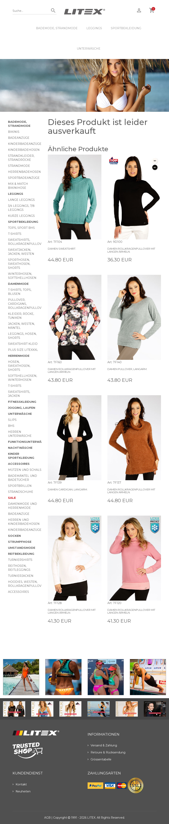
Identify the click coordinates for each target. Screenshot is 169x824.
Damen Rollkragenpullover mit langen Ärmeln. (131, 250)
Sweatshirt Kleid (23, 344)
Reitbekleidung (21, 554)
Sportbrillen (20, 486)
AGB (47, 817)
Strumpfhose (19, 542)
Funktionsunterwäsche (29, 442)
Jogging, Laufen (21, 408)
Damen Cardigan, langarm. (68, 489)
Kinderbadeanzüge (24, 144)
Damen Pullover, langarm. (127, 369)
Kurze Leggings (21, 216)
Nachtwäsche (20, 448)
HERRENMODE (18, 356)
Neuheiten (22, 791)
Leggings (94, 28)
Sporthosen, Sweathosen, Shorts (19, 264)
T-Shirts (14, 234)
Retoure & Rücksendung (106, 752)
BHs (11, 426)
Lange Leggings (21, 200)
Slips (12, 420)
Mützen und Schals (24, 470)
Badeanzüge (18, 138)
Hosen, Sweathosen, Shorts (19, 366)
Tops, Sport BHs (21, 228)
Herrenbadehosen (24, 172)
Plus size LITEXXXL (23, 350)
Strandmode (19, 166)
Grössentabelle (99, 759)
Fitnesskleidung (22, 402)
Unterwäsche (88, 48)
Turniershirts (20, 560)
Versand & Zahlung (102, 745)
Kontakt (20, 784)
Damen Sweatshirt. (62, 248)
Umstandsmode (21, 548)
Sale (12, 498)
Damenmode (18, 284)
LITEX (91, 817)
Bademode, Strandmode (57, 28)
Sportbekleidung (126, 28)
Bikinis (13, 132)
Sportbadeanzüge (24, 178)
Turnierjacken (20, 576)
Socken (14, 536)
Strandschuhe (20, 492)
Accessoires (19, 464)
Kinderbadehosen (24, 150)
